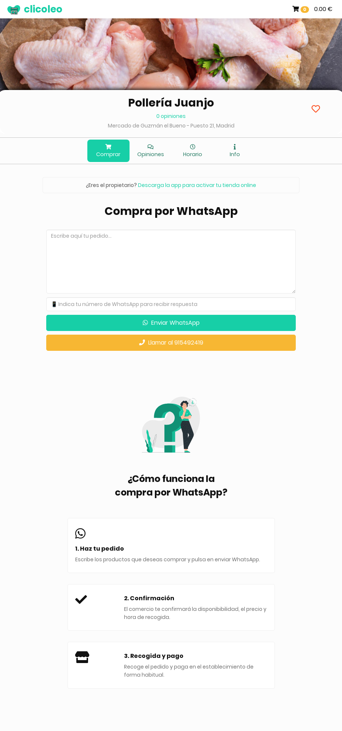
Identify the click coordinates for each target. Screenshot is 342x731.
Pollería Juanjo (171, 103)
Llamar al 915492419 (171, 342)
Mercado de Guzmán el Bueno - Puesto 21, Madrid (171, 125)
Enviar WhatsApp (171, 322)
